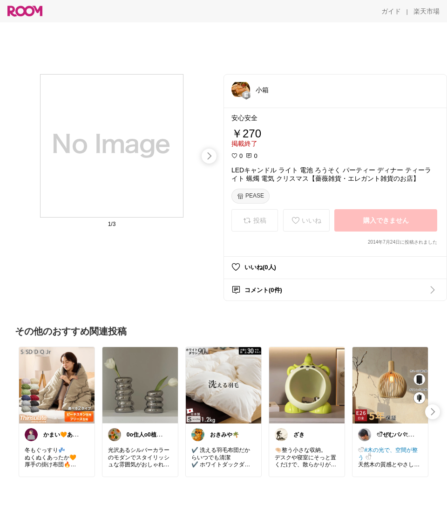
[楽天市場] (426, 11)
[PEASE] (250, 196)
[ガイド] (391, 11)
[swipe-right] (209, 156)
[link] (57, 385)
